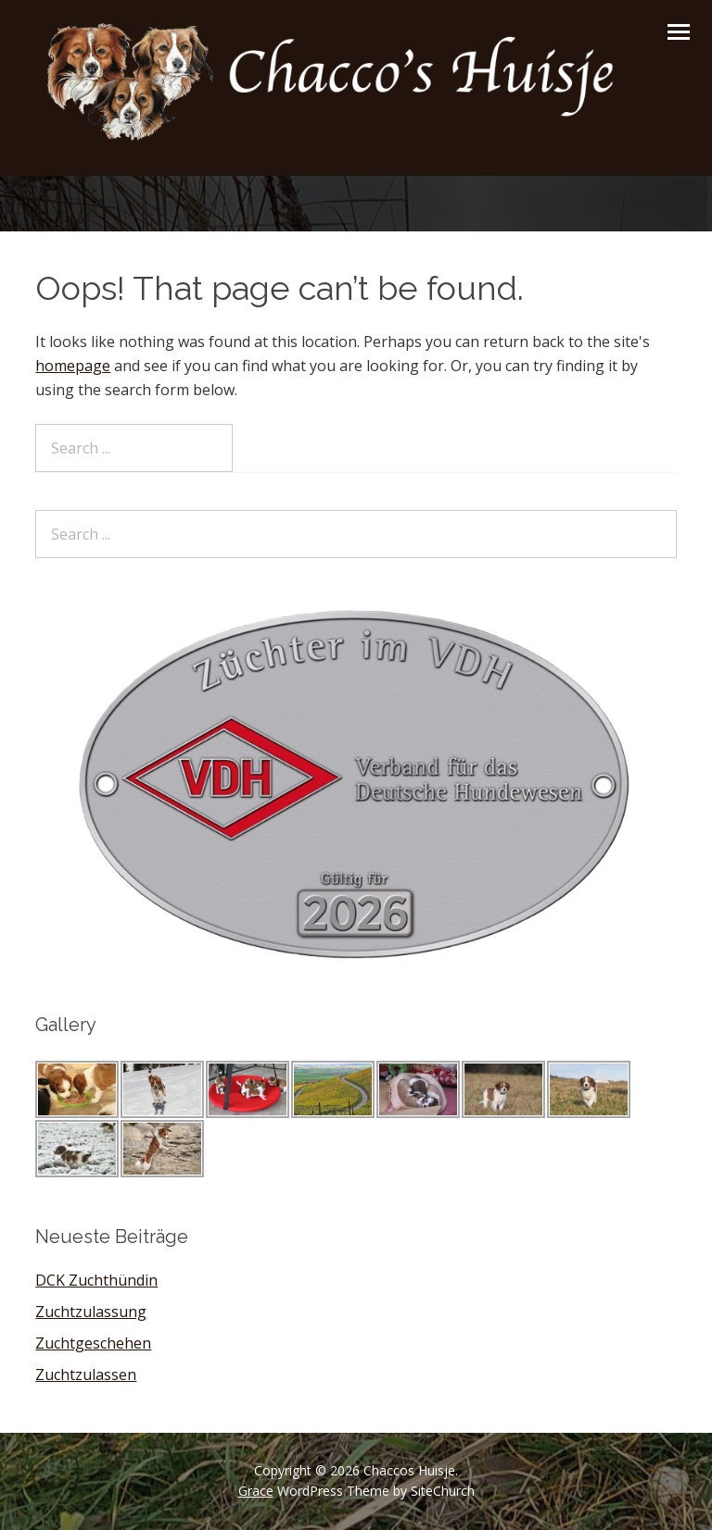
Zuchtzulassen (85, 1374)
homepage (72, 365)
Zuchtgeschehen (93, 1343)
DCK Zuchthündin (96, 1280)
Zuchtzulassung (90, 1311)
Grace (255, 1490)
